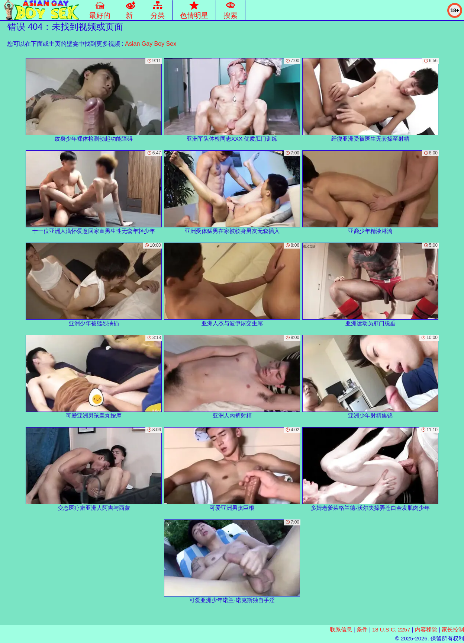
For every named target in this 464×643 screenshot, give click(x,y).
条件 (362, 629)
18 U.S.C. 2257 (391, 629)
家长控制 (453, 629)
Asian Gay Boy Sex (150, 44)
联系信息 (341, 629)
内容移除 (426, 629)
